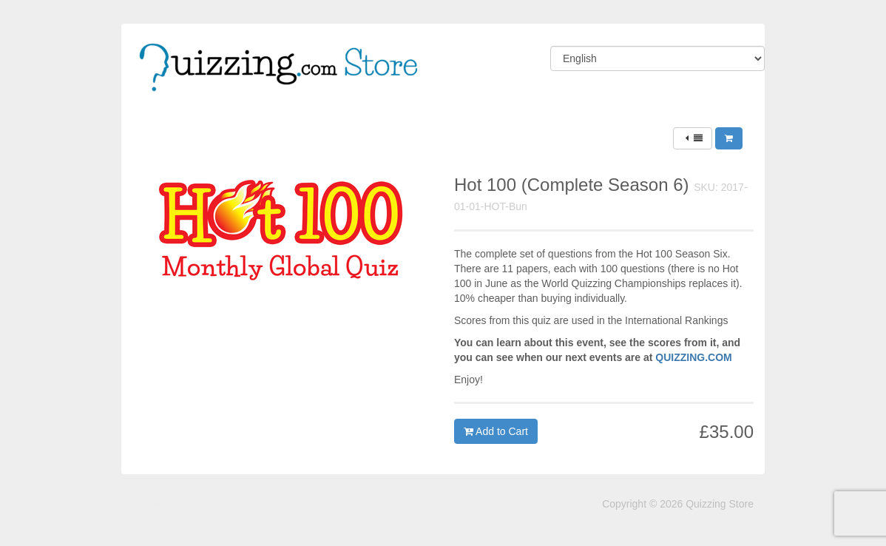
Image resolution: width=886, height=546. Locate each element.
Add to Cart (496, 431)
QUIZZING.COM (693, 357)
